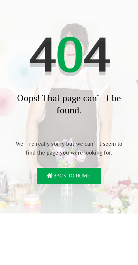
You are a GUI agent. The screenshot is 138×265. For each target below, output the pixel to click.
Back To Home (71, 175)
